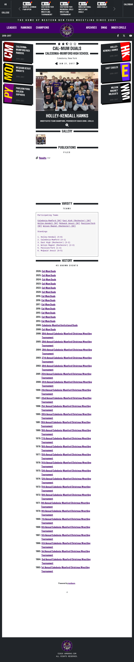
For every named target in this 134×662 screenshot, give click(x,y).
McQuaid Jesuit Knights (23, 69)
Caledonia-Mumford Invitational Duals (60, 325)
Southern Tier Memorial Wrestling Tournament (47, 11)
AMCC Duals (102, 7)
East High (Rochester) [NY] (77, 220)
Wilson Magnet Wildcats (113, 90)
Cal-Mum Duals (49, 271)
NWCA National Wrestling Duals (84, 9)
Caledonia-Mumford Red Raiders (23, 50)
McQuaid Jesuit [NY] (69, 223)
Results (42, 158)
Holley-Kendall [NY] (47, 223)
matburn (71, 583)
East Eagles (112, 67)
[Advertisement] (18, 151)
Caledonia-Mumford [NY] (49, 220)
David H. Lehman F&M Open (29, 8)
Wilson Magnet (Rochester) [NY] (59, 226)
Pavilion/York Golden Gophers (23, 91)
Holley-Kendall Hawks (67, 116)
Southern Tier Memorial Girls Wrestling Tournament (66, 11)
